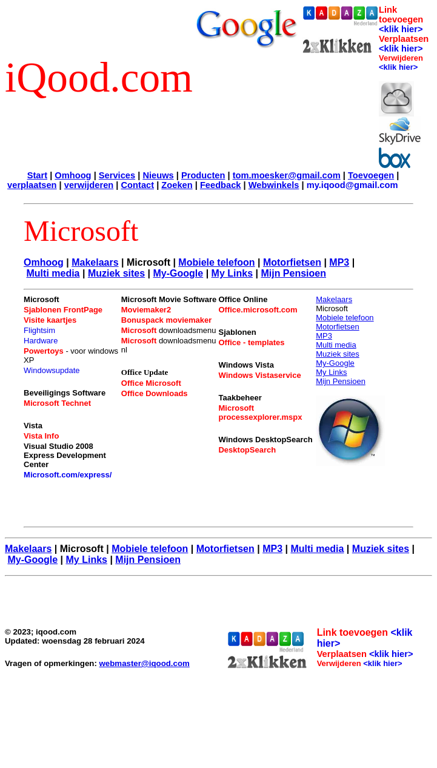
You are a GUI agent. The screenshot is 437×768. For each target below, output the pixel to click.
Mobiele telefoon (216, 262)
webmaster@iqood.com (144, 663)
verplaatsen (31, 185)
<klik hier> (401, 29)
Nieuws (157, 175)
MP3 (339, 262)
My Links (232, 273)
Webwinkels (274, 185)
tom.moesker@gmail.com (287, 175)
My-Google (178, 273)
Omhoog (73, 175)
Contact (138, 185)
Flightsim (39, 330)
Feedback (220, 185)
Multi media (53, 273)
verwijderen (88, 185)
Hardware (41, 340)
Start (37, 175)
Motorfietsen (292, 262)
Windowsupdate (52, 370)
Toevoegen (371, 175)
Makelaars (95, 262)
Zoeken (176, 185)
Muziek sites (116, 273)
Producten (203, 175)
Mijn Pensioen (293, 273)
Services (117, 175)
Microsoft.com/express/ (68, 474)
